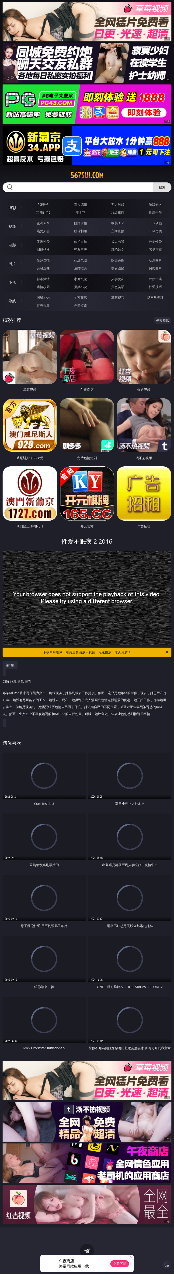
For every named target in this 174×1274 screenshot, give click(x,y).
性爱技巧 (155, 287)
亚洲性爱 (43, 241)
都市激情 (43, 279)
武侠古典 (155, 279)
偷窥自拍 (43, 260)
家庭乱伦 (80, 279)
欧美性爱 (155, 241)
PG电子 (43, 204)
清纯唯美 (80, 268)
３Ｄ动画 (155, 223)
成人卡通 (117, 241)
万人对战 (117, 204)
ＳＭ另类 (155, 231)
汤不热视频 (155, 297)
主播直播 (117, 231)
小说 (12, 282)
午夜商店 (80, 297)
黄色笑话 (117, 287)
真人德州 (80, 204)
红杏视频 (43, 305)
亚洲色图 (80, 260)
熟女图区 (117, 268)
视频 (12, 226)
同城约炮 (43, 297)
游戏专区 (155, 204)
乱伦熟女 (117, 249)
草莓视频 (117, 297)
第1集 (10, 665)
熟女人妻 (43, 231)
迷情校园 (43, 287)
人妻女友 (117, 279)
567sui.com (87, 175)
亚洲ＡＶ (43, 223)
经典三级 (80, 249)
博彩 (12, 207)
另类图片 (155, 268)
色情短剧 (80, 305)
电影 (12, 245)
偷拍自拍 (80, 241)
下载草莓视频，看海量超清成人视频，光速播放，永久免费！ (106, 652)
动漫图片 (155, 260)
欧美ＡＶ (117, 223)
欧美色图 (117, 260)
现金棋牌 (117, 212)
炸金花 (80, 212)
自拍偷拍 (80, 223)
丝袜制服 (80, 231)
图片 (12, 263)
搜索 (162, 187)
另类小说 (80, 287)
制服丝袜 (43, 249)
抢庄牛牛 (155, 212)
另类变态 (155, 249)
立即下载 (119, 1263)
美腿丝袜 (43, 268)
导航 (12, 300)
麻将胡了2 (43, 212)
